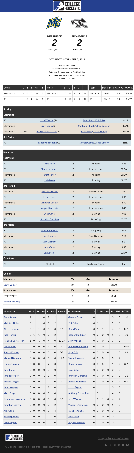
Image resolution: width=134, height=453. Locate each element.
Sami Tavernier (11, 375)
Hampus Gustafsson (47, 131)
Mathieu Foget (11, 381)
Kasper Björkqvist (50, 208)
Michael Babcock (12, 358)
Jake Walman (47, 120)
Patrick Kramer (11, 352)
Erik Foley (100, 120)
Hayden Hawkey (11, 301)
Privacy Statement (62, 446)
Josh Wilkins (74, 340)
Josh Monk (49, 180)
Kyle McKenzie (76, 410)
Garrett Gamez (86, 142)
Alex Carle (49, 213)
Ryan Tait (73, 352)
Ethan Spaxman (11, 416)
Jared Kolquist (11, 387)
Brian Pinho (88, 120)
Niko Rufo (49, 163)
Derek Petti (10, 346)
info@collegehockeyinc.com (113, 438)
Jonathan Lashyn (49, 202)
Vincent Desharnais (78, 404)
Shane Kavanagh (49, 169)
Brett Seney (47, 125)
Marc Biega (9, 393)
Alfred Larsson (102, 125)
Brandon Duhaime (49, 219)
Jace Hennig (100, 131)
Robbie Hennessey (78, 346)
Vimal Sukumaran (49, 230)
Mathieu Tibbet (86, 125)
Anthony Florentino (47, 142)
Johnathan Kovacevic (14, 399)
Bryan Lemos (49, 196)
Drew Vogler (9, 284)
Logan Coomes (11, 364)
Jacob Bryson (102, 142)
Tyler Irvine (9, 369)
